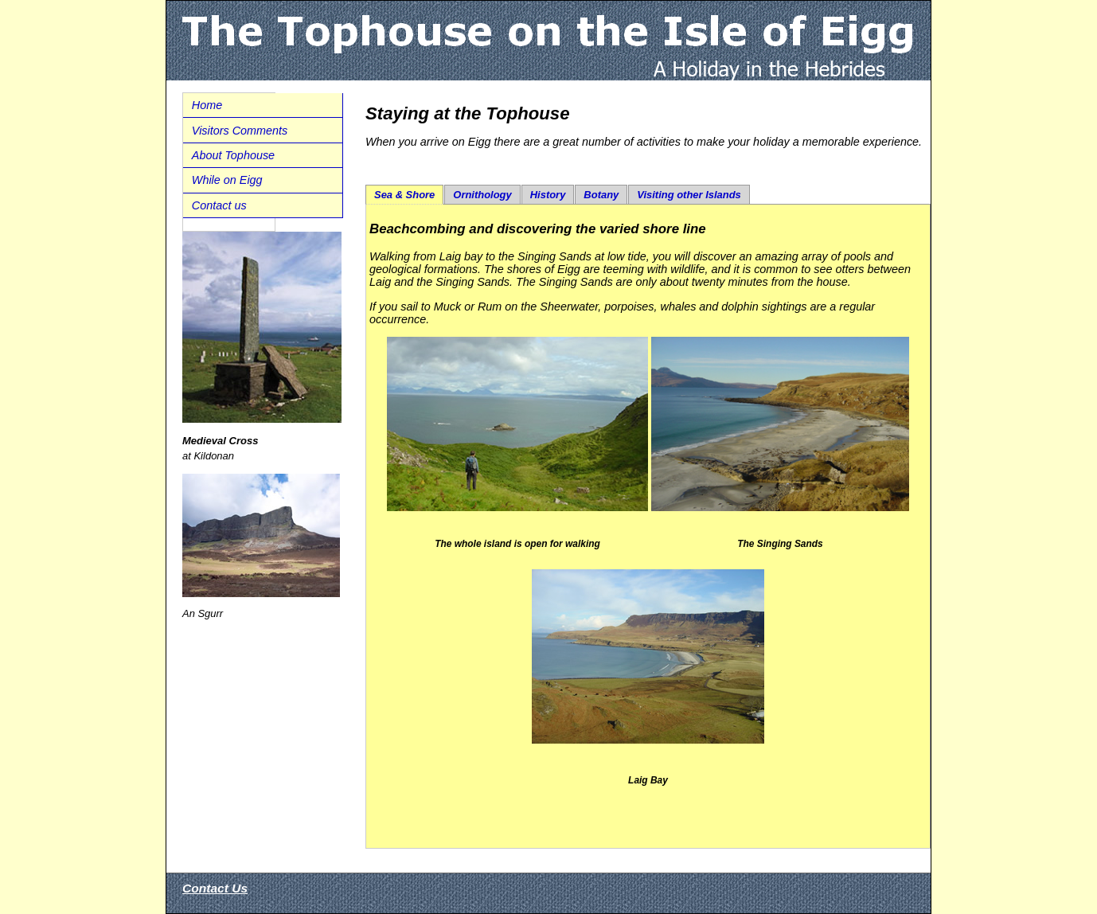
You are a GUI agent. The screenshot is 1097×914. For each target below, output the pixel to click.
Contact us (219, 205)
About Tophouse (233, 155)
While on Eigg (227, 180)
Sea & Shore (404, 195)
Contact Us (215, 888)
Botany (601, 195)
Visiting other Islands (689, 195)
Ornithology (482, 195)
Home (207, 105)
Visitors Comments (240, 130)
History (548, 195)
